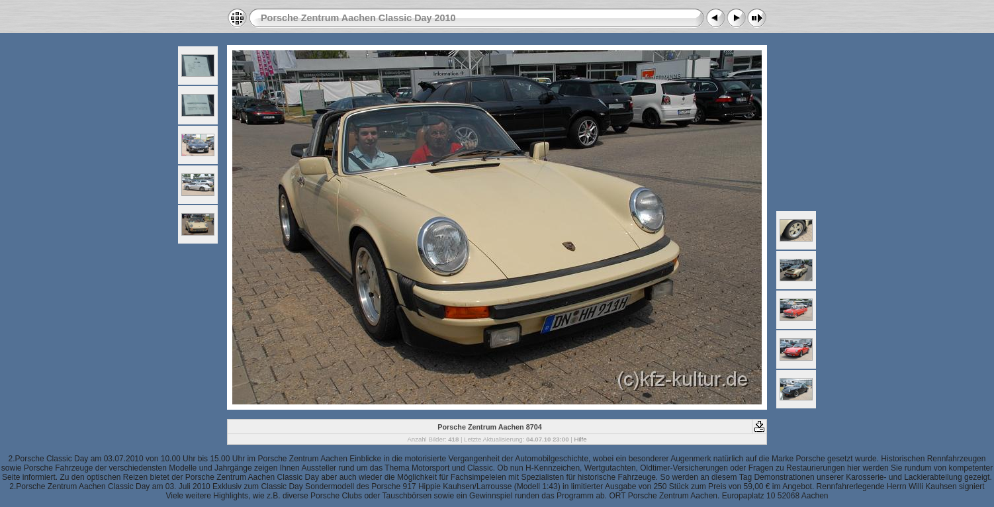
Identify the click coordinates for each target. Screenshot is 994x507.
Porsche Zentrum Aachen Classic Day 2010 (358, 18)
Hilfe (580, 439)
